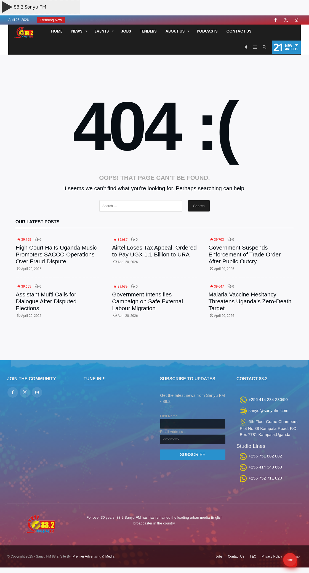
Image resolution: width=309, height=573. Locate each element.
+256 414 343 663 (265, 467)
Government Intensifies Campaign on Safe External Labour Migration (147, 301)
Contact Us (236, 556)
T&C (253, 556)
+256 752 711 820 (265, 478)
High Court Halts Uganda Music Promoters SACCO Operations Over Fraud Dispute (56, 254)
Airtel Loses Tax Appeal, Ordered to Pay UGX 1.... (107, 20)
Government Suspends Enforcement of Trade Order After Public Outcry (245, 254)
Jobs (218, 556)
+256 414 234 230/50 (268, 399)
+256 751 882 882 (265, 456)
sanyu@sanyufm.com (268, 410)
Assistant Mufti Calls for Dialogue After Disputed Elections (46, 301)
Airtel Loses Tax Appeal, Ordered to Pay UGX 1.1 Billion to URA (154, 251)
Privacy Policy (272, 556)
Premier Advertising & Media (93, 556)
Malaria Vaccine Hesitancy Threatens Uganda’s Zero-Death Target (250, 301)
